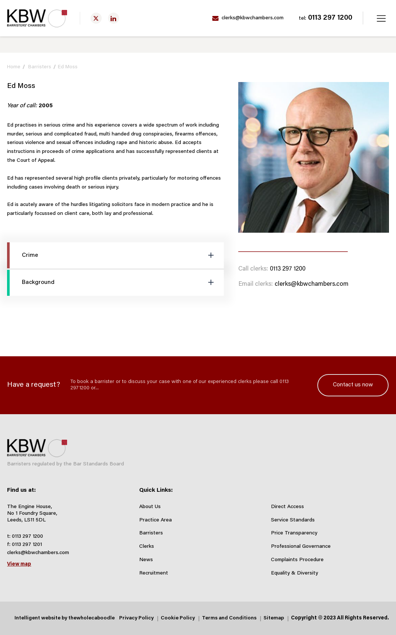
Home (13, 67)
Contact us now (353, 385)
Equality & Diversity (294, 573)
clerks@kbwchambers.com (248, 18)
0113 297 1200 (325, 18)
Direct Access (287, 507)
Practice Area (155, 520)
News (146, 560)
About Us (150, 507)
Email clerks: (255, 284)
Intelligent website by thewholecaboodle (64, 618)
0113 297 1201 (27, 544)
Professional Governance (301, 546)
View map (19, 564)
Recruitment (153, 573)
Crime (22, 255)
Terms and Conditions (229, 618)
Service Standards (293, 520)
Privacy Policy (136, 618)
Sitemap (274, 618)
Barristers (39, 67)
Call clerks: (253, 269)
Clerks (146, 546)
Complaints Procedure (297, 560)
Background (31, 283)
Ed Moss (68, 67)
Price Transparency (294, 533)
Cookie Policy (178, 618)
